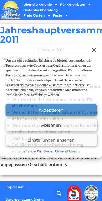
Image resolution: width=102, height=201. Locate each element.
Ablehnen (51, 125)
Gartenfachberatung (43, 10)
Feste (60, 15)
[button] (94, 50)
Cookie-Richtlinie (38, 151)
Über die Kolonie (40, 4)
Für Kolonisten (75, 4)
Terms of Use (65, 151)
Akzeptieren (51, 110)
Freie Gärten (37, 15)
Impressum (15, 187)
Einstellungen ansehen (51, 140)
